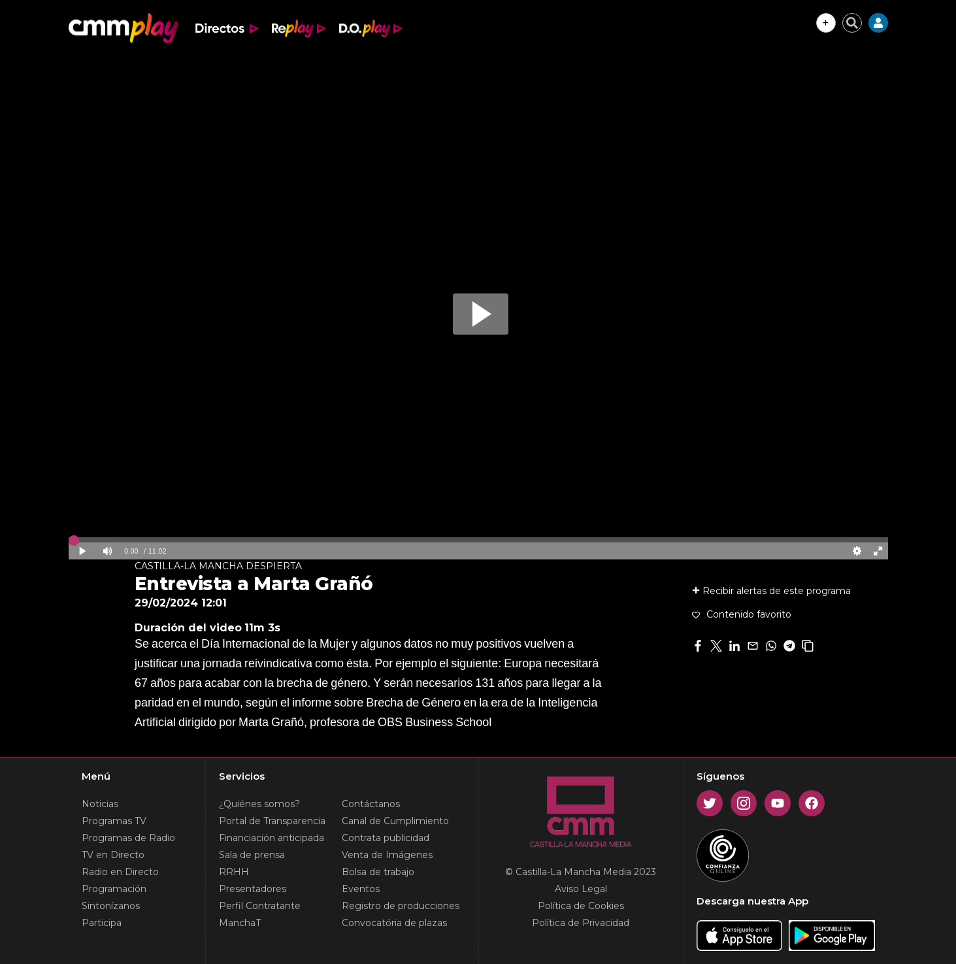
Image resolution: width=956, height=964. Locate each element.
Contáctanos (371, 804)
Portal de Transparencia (272, 821)
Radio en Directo (120, 872)
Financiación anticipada (271, 838)
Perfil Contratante (260, 906)
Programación (114, 889)
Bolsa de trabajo (378, 872)
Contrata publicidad (385, 838)
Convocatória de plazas (394, 923)
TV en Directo (113, 855)
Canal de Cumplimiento (395, 821)
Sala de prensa (252, 855)
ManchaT (240, 923)
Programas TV (114, 821)
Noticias (100, 804)
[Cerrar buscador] (852, 23)
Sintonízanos (111, 906)
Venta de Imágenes (387, 855)
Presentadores (252, 889)
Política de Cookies (581, 906)
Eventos (361, 889)
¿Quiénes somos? (259, 804)
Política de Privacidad (580, 923)
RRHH (234, 872)
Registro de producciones (400, 906)
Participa (102, 923)
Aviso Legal (581, 889)
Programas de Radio (128, 838)
